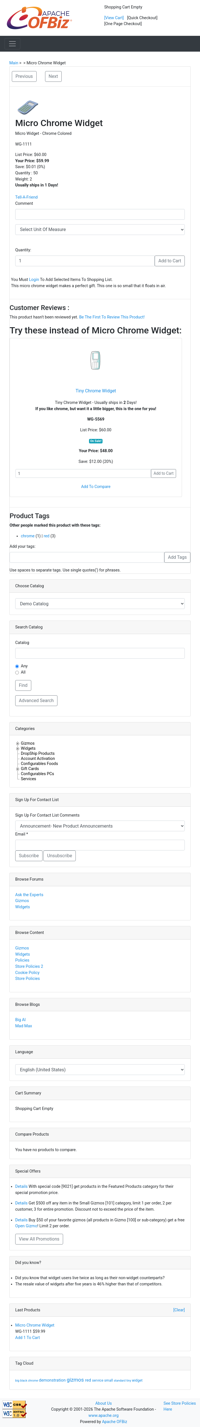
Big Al (20, 1019)
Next (53, 76)
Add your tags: (22, 546)
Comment (24, 203)
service (98, 1380)
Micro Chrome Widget (34, 1325)
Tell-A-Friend (26, 197)
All (23, 672)
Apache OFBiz (114, 1421)
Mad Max (23, 1026)
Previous (24, 76)
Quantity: (23, 250)
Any (24, 666)
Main (13, 63)
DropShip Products (38, 753)
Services (28, 779)
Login (34, 279)
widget (137, 1380)
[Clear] (179, 1310)
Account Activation (38, 758)
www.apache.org (103, 1415)
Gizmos (28, 743)
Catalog (22, 642)
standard (120, 1380)
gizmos (76, 1380)
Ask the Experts (29, 894)
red (47, 536)
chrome (28, 536)
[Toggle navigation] (12, 43)
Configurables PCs (37, 773)
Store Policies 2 (29, 966)
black (24, 1380)
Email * (21, 834)
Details (21, 1186)
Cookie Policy (27, 972)
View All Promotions (39, 1239)
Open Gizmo (26, 1226)
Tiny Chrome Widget (95, 390)
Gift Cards (30, 768)
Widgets (28, 748)
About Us (103, 1403)
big (17, 1380)
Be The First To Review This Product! (112, 317)
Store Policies (27, 978)
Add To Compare (95, 486)
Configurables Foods (39, 763)
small (109, 1380)
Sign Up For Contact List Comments (47, 815)
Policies (22, 960)
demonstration (53, 1380)
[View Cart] (114, 18)
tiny (129, 1380)
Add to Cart (169, 260)
